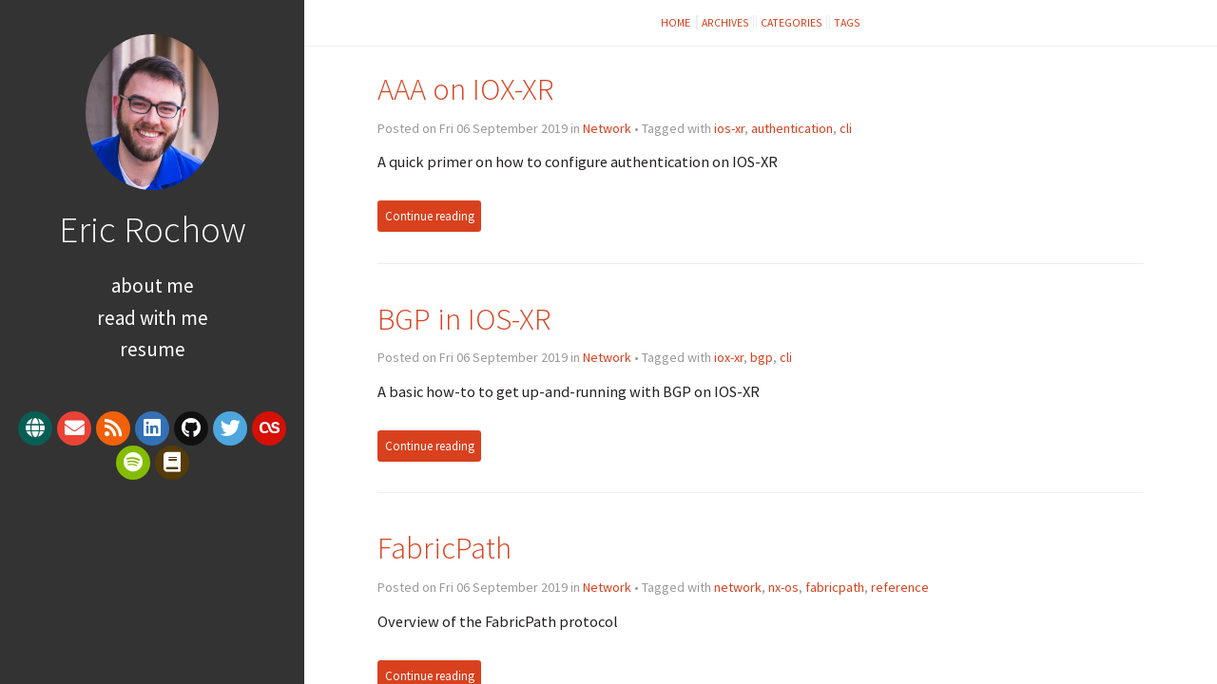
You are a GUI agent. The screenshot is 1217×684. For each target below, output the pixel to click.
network (738, 587)
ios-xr (729, 128)
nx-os (783, 587)
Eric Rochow (152, 229)
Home (676, 22)
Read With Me (152, 318)
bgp (761, 357)
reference (900, 587)
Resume (152, 349)
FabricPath (444, 547)
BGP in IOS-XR (464, 318)
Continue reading (429, 216)
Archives (725, 22)
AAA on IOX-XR (465, 88)
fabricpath (834, 587)
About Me (152, 285)
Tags (847, 22)
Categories (791, 22)
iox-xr (729, 357)
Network (607, 128)
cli (846, 128)
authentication (792, 128)
